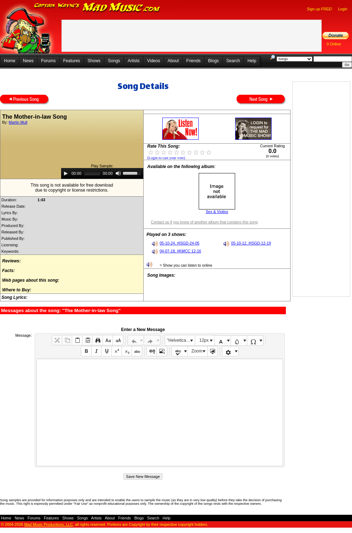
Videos (153, 60)
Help (251, 60)
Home (9, 60)
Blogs (213, 60)
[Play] (66, 173)
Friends (193, 60)
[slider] (92, 173)
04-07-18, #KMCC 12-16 (180, 251)
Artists (133, 60)
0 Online (334, 44)
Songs (114, 60)
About (173, 60)
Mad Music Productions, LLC (48, 524)
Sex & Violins (217, 211)
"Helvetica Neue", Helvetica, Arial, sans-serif (181, 340)
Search (233, 60)
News (28, 60)
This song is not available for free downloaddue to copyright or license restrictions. (72, 188)
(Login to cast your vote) (166, 158)
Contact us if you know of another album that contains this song (204, 222)
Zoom (197, 351)
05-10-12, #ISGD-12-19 (251, 243)
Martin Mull (18, 122)
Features (71, 60)
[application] (102, 173)
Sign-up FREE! (319, 9)
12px (204, 340)
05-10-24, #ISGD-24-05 (179, 243)
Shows (94, 60)
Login (342, 9)
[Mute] (118, 173)
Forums (48, 60)
